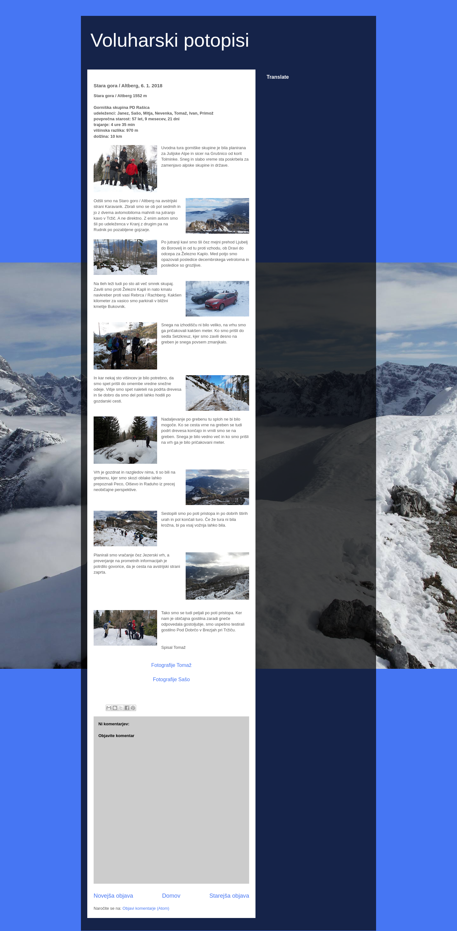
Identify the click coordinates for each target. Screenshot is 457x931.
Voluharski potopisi (169, 40)
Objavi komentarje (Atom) (146, 908)
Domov (171, 896)
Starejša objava (229, 896)
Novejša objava (113, 896)
